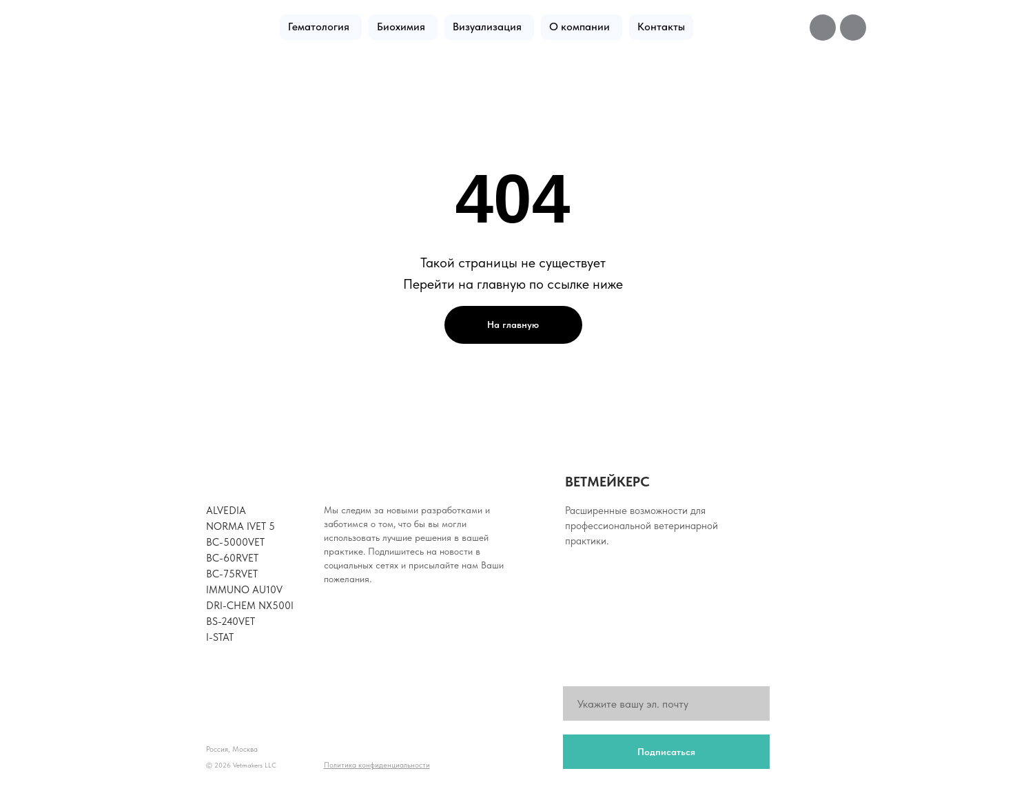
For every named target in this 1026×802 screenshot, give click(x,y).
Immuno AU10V (244, 590)
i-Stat (220, 637)
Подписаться (666, 751)
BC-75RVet (232, 574)
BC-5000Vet (235, 542)
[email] (666, 703)
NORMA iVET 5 (240, 526)
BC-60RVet (232, 558)
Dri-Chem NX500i (250, 605)
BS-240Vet (230, 621)
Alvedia (226, 510)
